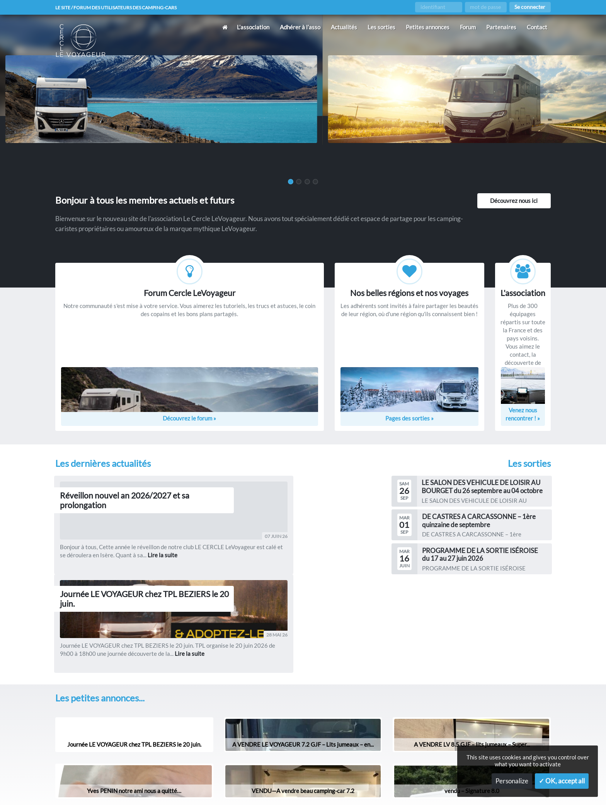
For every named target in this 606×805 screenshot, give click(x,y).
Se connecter (529, 7)
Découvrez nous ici (514, 200)
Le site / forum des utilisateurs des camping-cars (126, 7)
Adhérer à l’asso (300, 27)
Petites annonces (427, 27)
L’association (253, 27)
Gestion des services (395, 787)
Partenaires (501, 27)
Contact (537, 27)
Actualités (344, 27)
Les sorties (381, 27)
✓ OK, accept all (562, 781)
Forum (468, 27)
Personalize (511, 781)
